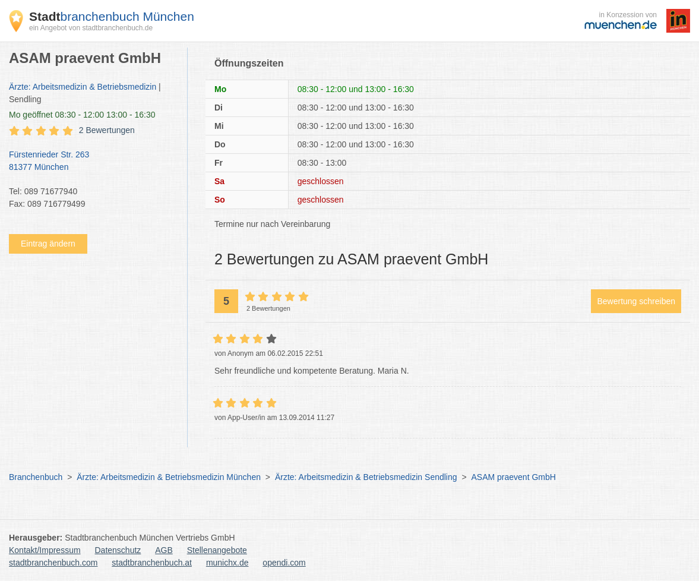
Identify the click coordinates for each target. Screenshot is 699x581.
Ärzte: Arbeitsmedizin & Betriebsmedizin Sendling (366, 477)
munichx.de (227, 562)
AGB (164, 550)
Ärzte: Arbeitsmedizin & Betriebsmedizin (82, 86)
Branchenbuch (35, 477)
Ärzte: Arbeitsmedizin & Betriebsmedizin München (169, 477)
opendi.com (283, 562)
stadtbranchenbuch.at (152, 562)
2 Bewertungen (107, 130)
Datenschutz (118, 550)
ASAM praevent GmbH (514, 477)
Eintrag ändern (48, 243)
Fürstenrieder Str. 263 (92, 161)
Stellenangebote (217, 550)
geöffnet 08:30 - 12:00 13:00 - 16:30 (82, 114)
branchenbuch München (111, 16)
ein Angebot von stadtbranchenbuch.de (91, 28)
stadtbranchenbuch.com (53, 562)
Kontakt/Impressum (45, 550)
